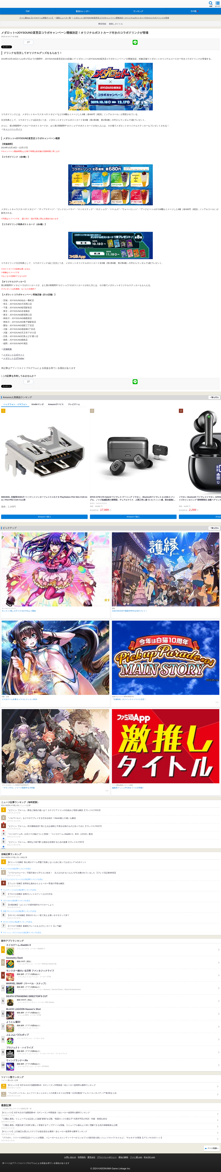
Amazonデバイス (56, 404)
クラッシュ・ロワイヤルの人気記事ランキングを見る (22, 932)
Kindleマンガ (38, 404)
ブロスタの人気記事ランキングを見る (16, 900)
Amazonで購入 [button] (44, 517)
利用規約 (82, 1157)
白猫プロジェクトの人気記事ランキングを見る (19, 911)
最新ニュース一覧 (63, 18)
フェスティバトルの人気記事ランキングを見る (19, 890)
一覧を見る (214, 397)
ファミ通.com (136, 1157)
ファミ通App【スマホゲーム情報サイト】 (36, 18)
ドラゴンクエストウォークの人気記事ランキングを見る (23, 879)
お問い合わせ (70, 1157)
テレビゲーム (74, 404)
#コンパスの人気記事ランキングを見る (17, 868)
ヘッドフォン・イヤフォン (15, 404)
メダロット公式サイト (13, 355)
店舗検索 (7, 349)
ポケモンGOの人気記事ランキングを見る (17, 922)
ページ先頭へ (212, 1148)
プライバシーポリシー (107, 1157)
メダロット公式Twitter (13, 358)
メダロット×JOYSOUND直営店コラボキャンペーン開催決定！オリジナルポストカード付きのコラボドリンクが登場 (121, 18)
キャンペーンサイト (12, 129)
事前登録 (102, 24)
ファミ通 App (10, 4)
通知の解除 (123, 1157)
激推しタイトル (116, 24)
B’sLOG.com (149, 1157)
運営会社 (91, 1157)
